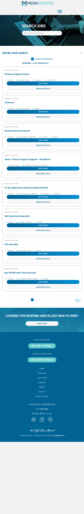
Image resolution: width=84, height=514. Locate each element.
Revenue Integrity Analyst (17, 74)
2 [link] (36, 300)
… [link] (43, 300)
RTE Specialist (11, 244)
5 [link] (46, 300)
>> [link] (50, 300)
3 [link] (39, 300)
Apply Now (43, 83)
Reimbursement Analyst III (17, 130)
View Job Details (43, 88)
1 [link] (32, 300)
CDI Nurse (9, 102)
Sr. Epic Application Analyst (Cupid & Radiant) (26, 187)
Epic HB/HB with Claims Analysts (20, 272)
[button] (59, 11)
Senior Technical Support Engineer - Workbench (28, 159)
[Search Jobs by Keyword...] (42, 33)
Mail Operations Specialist (17, 216)
